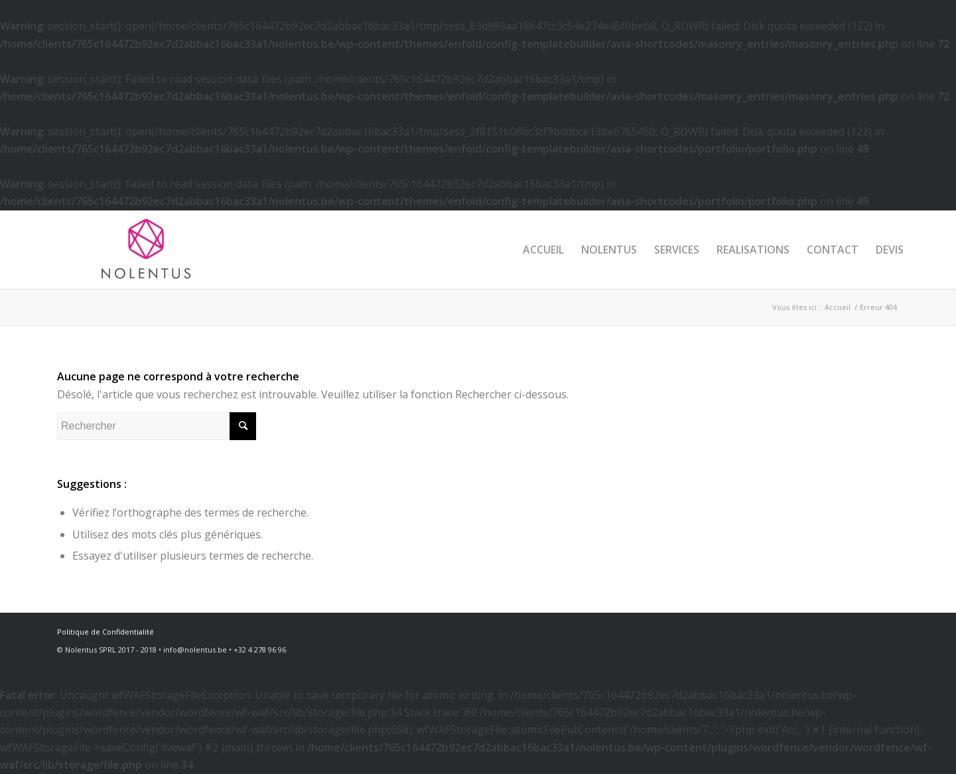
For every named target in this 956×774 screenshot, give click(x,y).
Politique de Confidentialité (105, 632)
